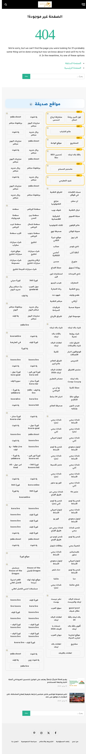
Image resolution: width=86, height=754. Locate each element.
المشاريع (72, 143)
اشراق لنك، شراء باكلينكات (72, 344)
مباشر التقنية (54, 301)
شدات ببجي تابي (54, 430)
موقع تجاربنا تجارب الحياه (72, 636)
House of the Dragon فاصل (32, 569)
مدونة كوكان (72, 231)
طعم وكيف (72, 295)
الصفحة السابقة (71, 63)
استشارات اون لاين (54, 275)
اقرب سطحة (13, 233)
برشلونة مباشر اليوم (13, 308)
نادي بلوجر (72, 246)
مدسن (54, 261)
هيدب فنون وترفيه (72, 407)
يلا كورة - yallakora (13, 391)
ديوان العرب (54, 635)
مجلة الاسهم (72, 216)
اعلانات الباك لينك (54, 344)
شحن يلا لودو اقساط (54, 448)
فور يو (54, 518)
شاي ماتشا (72, 585)
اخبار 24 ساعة (54, 396)
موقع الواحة (54, 143)
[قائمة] (81, 4)
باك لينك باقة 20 (72, 618)
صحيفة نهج (54, 231)
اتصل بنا (13, 742)
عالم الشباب (63, 131)
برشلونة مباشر (13, 123)
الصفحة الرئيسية (70, 67)
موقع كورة (23, 556)
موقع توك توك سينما (31, 581)
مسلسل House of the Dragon (13, 571)
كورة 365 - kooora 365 (31, 466)
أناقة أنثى (72, 252)
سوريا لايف (13, 381)
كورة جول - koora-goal (31, 426)
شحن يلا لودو (72, 536)
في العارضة (13, 342)
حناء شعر (54, 569)
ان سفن (72, 201)
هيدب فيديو (54, 283)
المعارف (72, 283)
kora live (31, 399)
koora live (32, 359)
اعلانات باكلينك (63, 653)
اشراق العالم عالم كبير (54, 362)
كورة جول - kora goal (13, 373)
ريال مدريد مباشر (32, 133)
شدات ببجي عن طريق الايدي (54, 493)
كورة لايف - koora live (32, 626)
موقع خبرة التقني (54, 238)
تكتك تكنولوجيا (54, 225)
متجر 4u (72, 491)
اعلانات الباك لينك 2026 (54, 371)
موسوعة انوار (72, 316)
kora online (31, 485)
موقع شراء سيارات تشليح (13, 252)
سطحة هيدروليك (13, 216)
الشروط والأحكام (44, 742)
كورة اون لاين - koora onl (31, 457)
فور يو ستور (54, 482)
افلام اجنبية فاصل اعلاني (13, 581)
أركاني (72, 301)
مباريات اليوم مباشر (32, 124)
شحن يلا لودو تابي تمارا (54, 502)
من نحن (73, 742)
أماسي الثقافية (54, 254)
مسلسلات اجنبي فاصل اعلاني (23, 588)
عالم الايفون (72, 225)
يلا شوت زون (31, 660)
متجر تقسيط (54, 464)
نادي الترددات (72, 274)
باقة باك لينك (72, 154)
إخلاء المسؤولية (60, 742)
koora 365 (32, 405)
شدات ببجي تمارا (54, 421)
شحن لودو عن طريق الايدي (54, 538)
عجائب (54, 246)
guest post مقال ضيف (72, 609)
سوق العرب (54, 608)
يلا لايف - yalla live (31, 391)
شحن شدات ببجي (72, 529)
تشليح (32, 242)
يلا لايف (23, 295)
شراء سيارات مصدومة (13, 261)
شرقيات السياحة (54, 308)
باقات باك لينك (54, 335)
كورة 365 (32, 280)
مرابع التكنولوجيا (54, 202)
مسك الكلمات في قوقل (72, 193)
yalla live (22, 325)
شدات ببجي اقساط (72, 421)
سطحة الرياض (31, 209)
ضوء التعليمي (63, 180)
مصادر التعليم (54, 378)
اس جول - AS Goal (13, 466)
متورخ (72, 261)
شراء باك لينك (72, 327)
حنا (72, 578)
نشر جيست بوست (54, 600)
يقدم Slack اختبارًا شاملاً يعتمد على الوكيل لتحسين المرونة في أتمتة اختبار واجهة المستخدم (36, 681)
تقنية (54, 351)
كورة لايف (31, 342)
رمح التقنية (72, 289)
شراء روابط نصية (72, 335)
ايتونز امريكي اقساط (54, 511)
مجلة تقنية (72, 387)
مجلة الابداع (54, 267)
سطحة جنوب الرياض (32, 234)
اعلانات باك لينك (54, 645)
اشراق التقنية (54, 192)
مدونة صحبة (72, 307)
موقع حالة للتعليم (72, 398)
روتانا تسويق (72, 267)
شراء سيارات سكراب (13, 243)
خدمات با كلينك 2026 (54, 627)
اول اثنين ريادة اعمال (72, 118)
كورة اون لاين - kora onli (31, 373)
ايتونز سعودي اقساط (72, 448)
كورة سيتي (14, 280)
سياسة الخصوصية (27, 742)
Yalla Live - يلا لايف (13, 448)
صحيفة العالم (54, 405)
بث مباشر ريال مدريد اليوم (13, 288)
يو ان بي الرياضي (54, 389)
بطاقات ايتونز (54, 545)
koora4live (13, 336)
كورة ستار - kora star (32, 382)
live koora (14, 606)
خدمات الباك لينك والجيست (72, 600)
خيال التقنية (72, 210)
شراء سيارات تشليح (31, 252)
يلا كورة (22, 348)
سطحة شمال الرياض (32, 225)
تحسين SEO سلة (54, 156)
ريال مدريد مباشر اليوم (32, 308)
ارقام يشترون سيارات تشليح (31, 261)
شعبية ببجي (72, 545)
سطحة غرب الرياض (13, 225)
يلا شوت (31, 117)
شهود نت (54, 295)
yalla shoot (13, 117)
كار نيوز (72, 237)
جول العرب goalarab (32, 288)
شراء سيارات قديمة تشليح (23, 269)
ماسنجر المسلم (63, 169)
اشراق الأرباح (54, 316)
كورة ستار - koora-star (13, 417)
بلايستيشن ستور (72, 553)
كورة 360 (13, 485)
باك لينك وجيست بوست (72, 380)
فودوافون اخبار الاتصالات (72, 353)
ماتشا (54, 578)
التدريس (72, 360)
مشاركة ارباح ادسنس (54, 118)
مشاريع (72, 644)
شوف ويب (54, 210)
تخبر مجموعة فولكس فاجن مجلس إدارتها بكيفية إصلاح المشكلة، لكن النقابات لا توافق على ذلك (35, 696)
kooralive (13, 399)
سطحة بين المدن (32, 216)
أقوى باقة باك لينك (72, 627)
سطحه (13, 209)
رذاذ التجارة (54, 289)
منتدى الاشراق (72, 369)
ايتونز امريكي (54, 438)
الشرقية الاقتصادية (54, 217)
